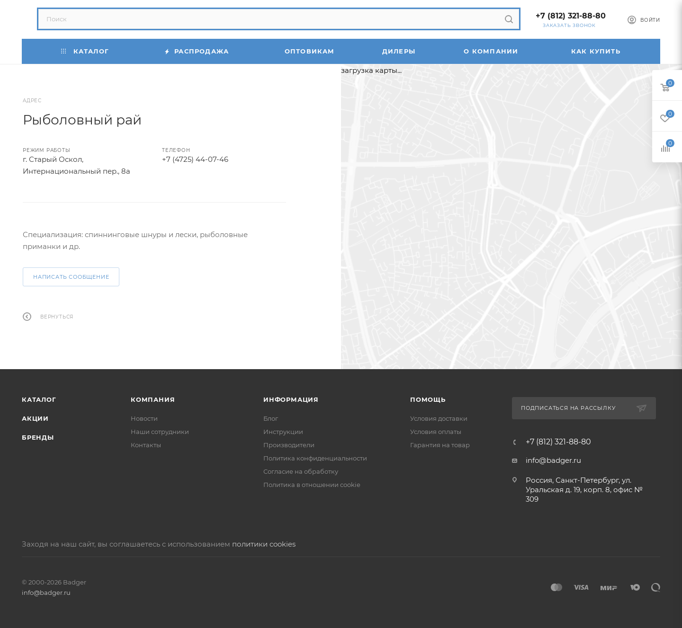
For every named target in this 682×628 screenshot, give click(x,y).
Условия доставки (438, 418)
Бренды (38, 437)
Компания (153, 399)
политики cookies (264, 544)
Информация (291, 399)
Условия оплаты (435, 431)
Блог (270, 418)
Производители (288, 445)
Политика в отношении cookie (311, 484)
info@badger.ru (553, 460)
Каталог (39, 399)
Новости (144, 418)
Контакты (146, 445)
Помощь (428, 399)
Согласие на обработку (300, 471)
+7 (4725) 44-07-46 (195, 159)
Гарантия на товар (440, 445)
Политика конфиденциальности (315, 458)
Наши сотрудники (160, 431)
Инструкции (283, 431)
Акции (35, 418)
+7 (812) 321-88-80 (571, 15)
